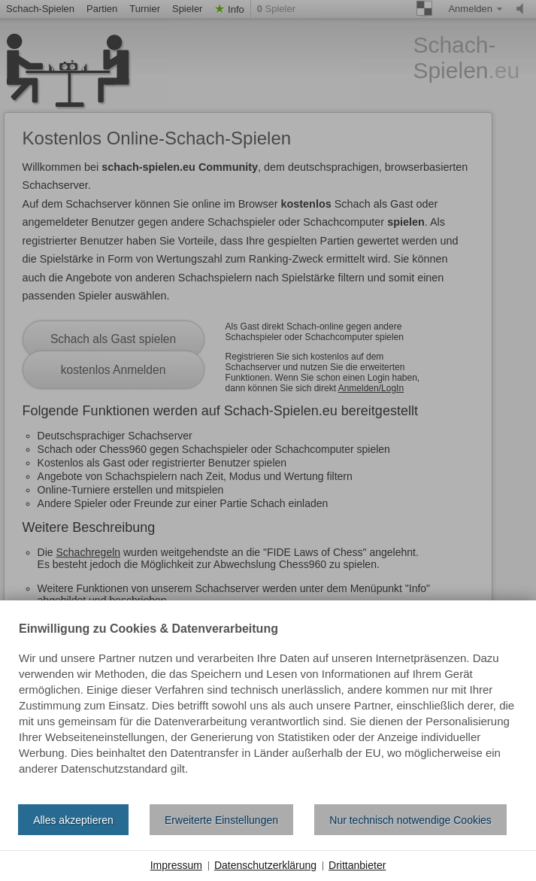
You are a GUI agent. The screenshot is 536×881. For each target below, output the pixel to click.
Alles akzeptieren (73, 820)
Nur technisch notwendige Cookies (410, 820)
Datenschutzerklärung (265, 865)
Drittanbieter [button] (357, 865)
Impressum (176, 865)
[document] (268, 707)
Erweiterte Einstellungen (221, 820)
